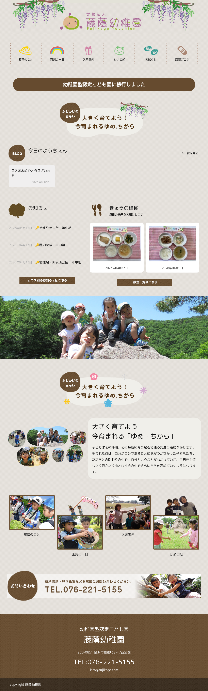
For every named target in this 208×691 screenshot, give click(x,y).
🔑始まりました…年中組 (53, 228)
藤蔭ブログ (182, 53)
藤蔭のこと (25, 53)
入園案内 (88, 53)
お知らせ (151, 53)
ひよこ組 (119, 53)
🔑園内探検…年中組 (50, 245)
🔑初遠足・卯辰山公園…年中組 (58, 262)
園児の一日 (57, 53)
